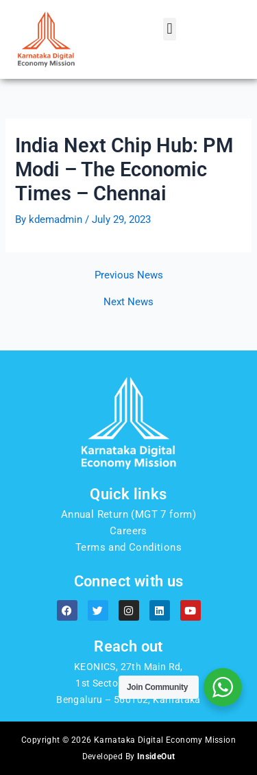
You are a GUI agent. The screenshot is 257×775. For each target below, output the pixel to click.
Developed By (128, 756)
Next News (128, 302)
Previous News (129, 275)
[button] (169, 29)
